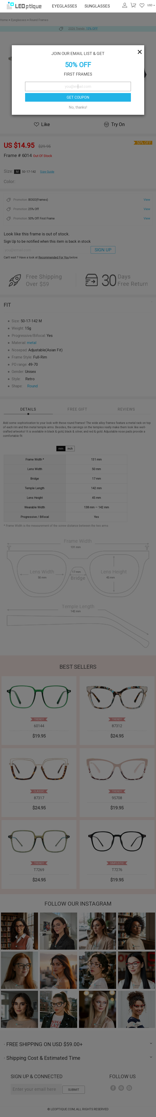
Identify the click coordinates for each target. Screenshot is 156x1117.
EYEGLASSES (64, 6)
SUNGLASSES (97, 6)
